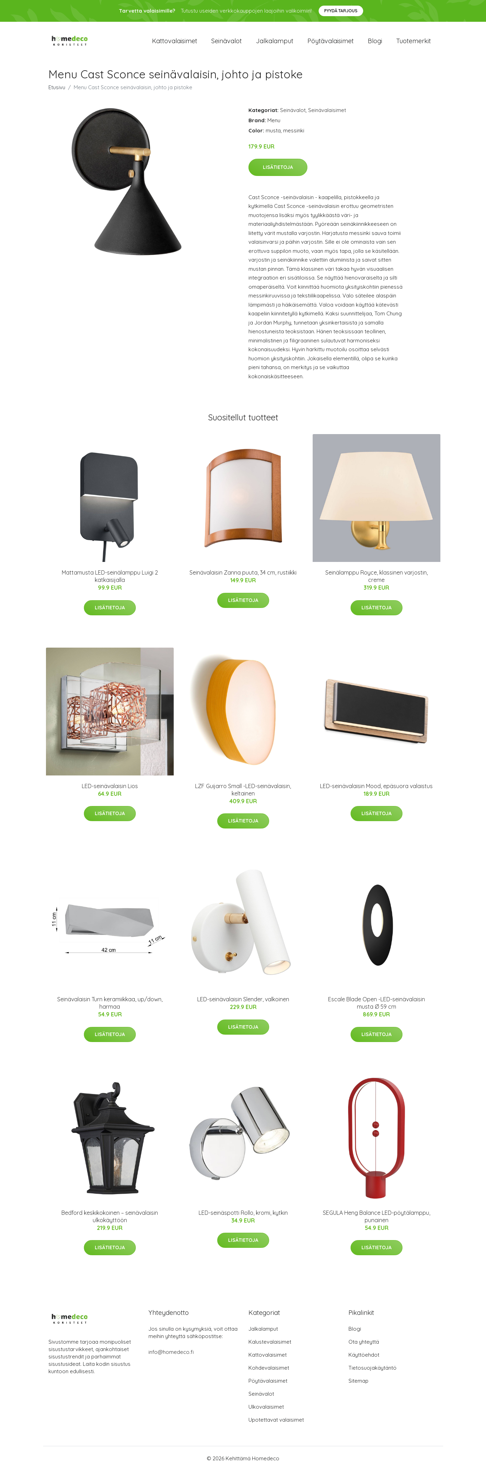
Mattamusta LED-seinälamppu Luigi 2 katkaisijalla (110, 580)
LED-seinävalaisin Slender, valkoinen (243, 1003)
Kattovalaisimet (174, 43)
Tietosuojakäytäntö (372, 1371)
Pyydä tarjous (341, 10)
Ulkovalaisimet (266, 1410)
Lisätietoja (278, 171)
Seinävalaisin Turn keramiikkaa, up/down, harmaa (109, 1007)
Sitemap (358, 1384)
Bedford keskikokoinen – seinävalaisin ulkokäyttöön (109, 1220)
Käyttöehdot (363, 1358)
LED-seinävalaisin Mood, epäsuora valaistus (376, 789)
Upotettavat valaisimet (276, 1423)
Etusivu (56, 90)
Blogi (375, 43)
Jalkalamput (274, 43)
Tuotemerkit (413, 43)
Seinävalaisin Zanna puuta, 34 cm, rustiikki (243, 576)
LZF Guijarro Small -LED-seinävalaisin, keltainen (243, 793)
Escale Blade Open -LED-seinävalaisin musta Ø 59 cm (376, 1007)
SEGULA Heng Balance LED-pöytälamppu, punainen (376, 1220)
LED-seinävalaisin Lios (110, 789)
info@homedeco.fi (171, 1355)
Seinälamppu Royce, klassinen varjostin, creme (376, 580)
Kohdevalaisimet (268, 1371)
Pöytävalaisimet (330, 43)
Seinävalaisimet (327, 113)
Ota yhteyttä (363, 1345)
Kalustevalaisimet (269, 1345)
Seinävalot (226, 43)
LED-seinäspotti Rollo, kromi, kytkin (243, 1216)
